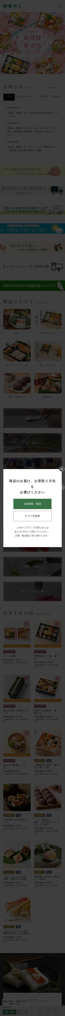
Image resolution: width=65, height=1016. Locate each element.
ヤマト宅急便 (32, 516)
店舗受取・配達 (32, 504)
